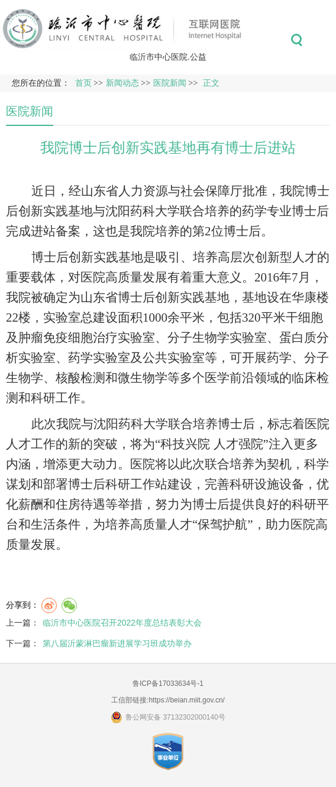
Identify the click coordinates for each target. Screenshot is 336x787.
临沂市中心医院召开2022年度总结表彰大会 (122, 622)
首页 (83, 83)
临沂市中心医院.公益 (168, 56)
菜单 (323, 40)
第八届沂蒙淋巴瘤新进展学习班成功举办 (117, 643)
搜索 (297, 40)
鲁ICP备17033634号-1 (168, 683)
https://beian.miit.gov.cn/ (186, 700)
